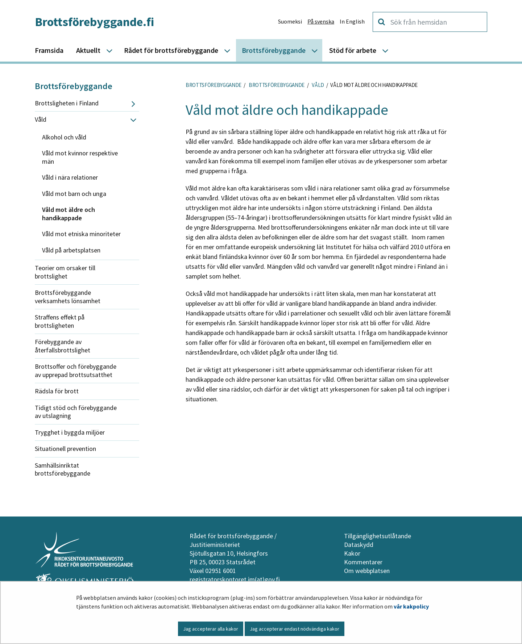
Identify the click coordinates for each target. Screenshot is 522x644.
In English (352, 21)
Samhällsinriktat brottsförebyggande (62, 469)
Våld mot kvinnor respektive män (80, 157)
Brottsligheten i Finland (67, 103)
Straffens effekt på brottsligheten (59, 321)
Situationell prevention (65, 448)
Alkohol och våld (64, 137)
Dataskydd (358, 544)
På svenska (320, 21)
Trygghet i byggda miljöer (70, 432)
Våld (40, 119)
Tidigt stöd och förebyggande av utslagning (76, 411)
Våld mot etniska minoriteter (81, 234)
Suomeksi (290, 21)
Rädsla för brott (57, 391)
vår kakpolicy (411, 606)
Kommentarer (363, 562)
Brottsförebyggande (73, 86)
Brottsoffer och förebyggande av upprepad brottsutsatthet (75, 370)
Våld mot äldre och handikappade (68, 213)
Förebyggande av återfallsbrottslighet (62, 346)
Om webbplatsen (367, 570)
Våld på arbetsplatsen (71, 250)
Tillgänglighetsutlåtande (377, 536)
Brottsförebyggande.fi (94, 21)
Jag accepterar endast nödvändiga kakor (294, 629)
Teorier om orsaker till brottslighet (65, 272)
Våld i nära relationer (70, 177)
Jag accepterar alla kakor (210, 629)
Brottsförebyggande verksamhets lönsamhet (67, 296)
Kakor (352, 553)
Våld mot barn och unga (74, 193)
